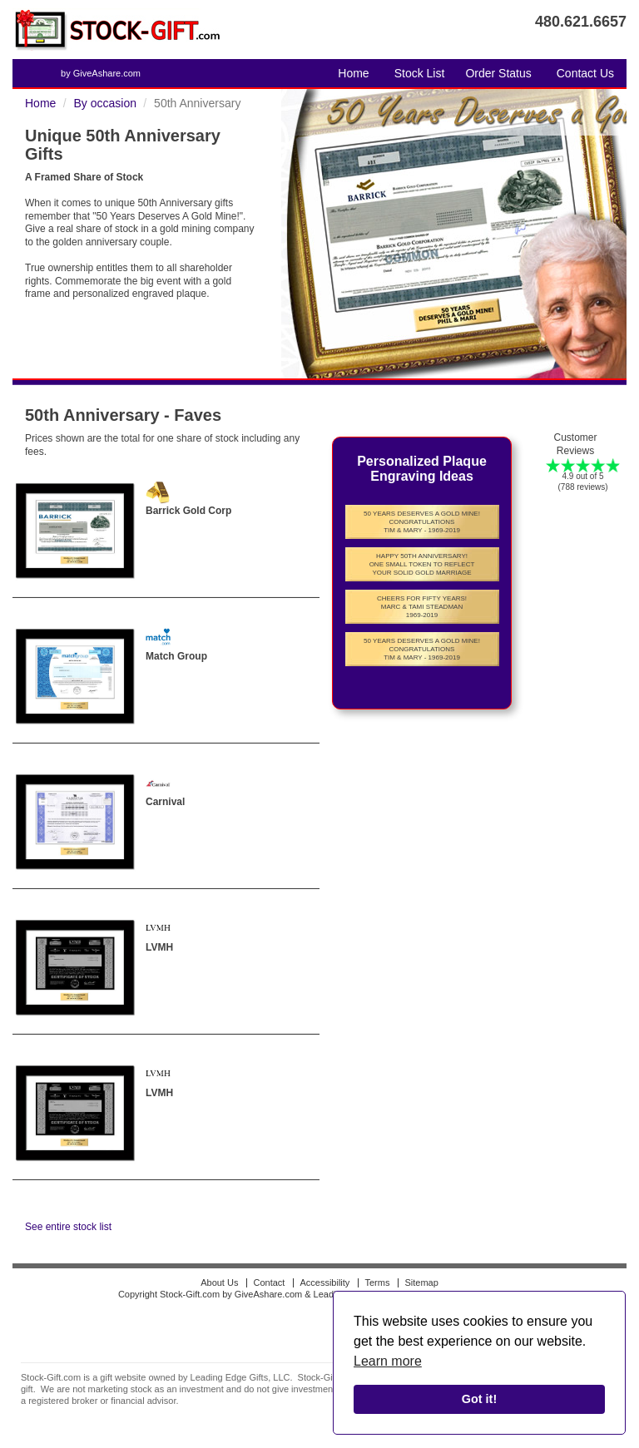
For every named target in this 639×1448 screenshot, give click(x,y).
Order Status (498, 73)
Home (353, 73)
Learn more (388, 1361)
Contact (269, 1282)
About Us (219, 1282)
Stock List (419, 73)
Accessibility (324, 1282)
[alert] (479, 1363)
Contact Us (585, 73)
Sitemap (421, 1282)
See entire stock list (68, 1227)
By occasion (104, 103)
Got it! (479, 1399)
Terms (376, 1282)
